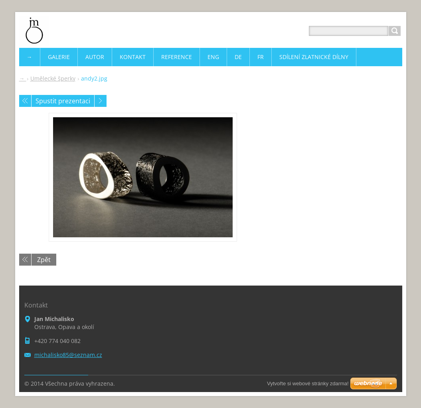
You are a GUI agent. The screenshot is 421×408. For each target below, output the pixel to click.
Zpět (44, 259)
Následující (101, 101)
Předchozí (25, 101)
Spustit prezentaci (63, 101)
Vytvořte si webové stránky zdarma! (308, 383)
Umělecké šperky (52, 78)
